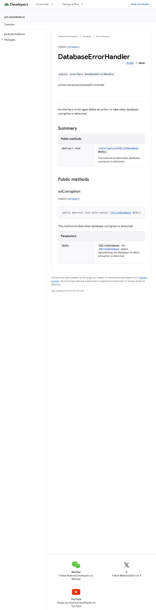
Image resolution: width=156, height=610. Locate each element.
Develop (87, 36)
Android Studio (140, 4)
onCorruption (108, 148)
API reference (14, 17)
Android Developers (68, 36)
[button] (22, 40)
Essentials (42, 4)
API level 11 (74, 46)
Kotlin (130, 63)
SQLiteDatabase (128, 148)
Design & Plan (71, 4)
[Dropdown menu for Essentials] (53, 4)
